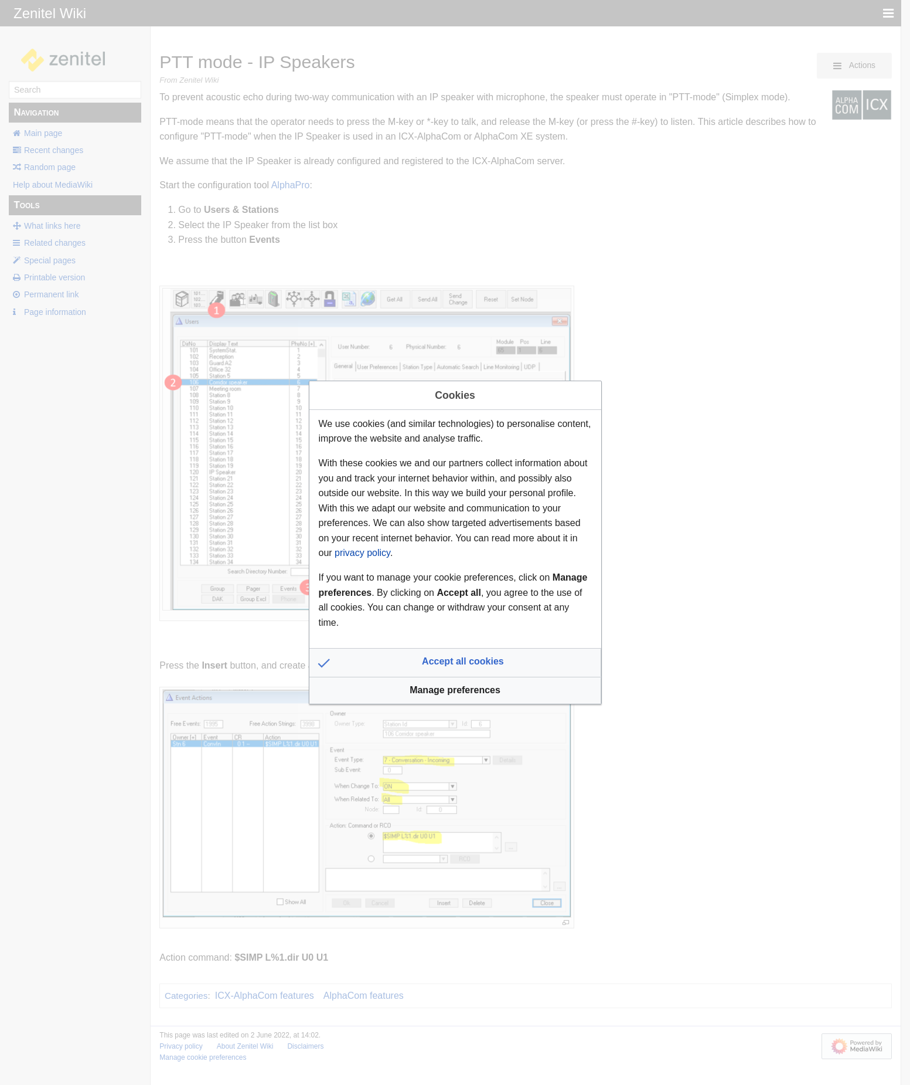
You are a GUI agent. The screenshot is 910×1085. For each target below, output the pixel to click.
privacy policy (362, 553)
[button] (455, 663)
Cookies (455, 395)
